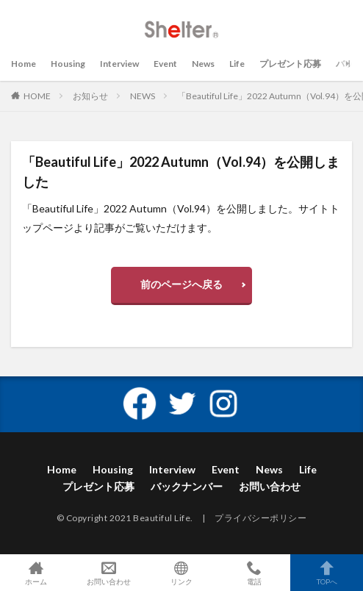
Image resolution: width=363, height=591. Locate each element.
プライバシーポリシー (260, 517)
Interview (119, 63)
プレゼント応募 (290, 63)
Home (23, 63)
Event (165, 63)
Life (237, 63)
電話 (254, 572)
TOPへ (326, 572)
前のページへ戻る (181, 284)
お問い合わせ (270, 486)
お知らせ (90, 95)
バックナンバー (187, 486)
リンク (181, 572)
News (203, 63)
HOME (37, 95)
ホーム (36, 572)
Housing (68, 63)
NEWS (142, 95)
